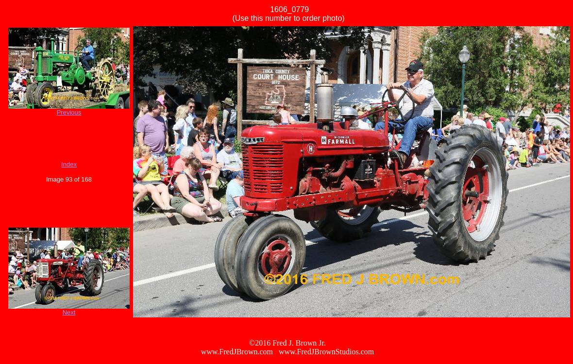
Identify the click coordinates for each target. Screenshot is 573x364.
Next (69, 312)
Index (69, 164)
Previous (69, 112)
